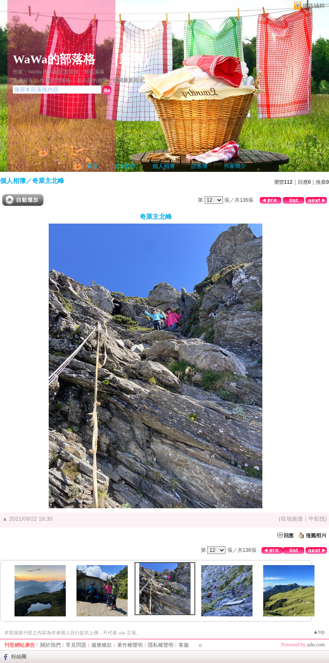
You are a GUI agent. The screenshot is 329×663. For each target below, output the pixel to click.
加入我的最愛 (92, 80)
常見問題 (76, 645)
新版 (131, 59)
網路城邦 (314, 6)
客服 (184, 645)
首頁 (92, 166)
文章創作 (125, 166)
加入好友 (23, 80)
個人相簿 (164, 166)
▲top (319, 632)
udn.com (316, 645)
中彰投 (316, 519)
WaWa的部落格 (54, 59)
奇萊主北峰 (48, 180)
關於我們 (50, 645)
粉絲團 (18, 657)
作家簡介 (235, 166)
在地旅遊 (292, 519)
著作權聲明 (130, 645)
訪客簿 (199, 166)
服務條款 (101, 645)
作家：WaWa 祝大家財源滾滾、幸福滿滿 (58, 72)
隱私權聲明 (160, 645)
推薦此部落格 (55, 80)
